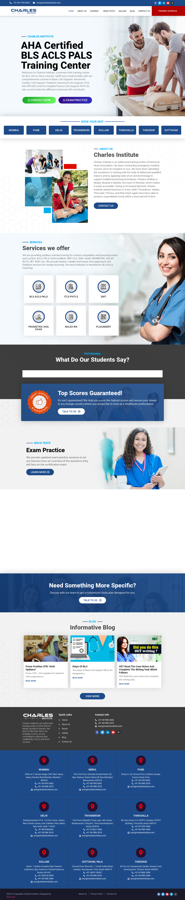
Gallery (122, 11)
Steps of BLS (79, 666)
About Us (82, 11)
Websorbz (10, 897)
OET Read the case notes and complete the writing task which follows (138, 669)
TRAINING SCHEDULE (167, 11)
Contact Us (144, 11)
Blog (132, 11)
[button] (95, 11)
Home (71, 11)
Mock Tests (109, 11)
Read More (31, 681)
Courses (94, 11)
